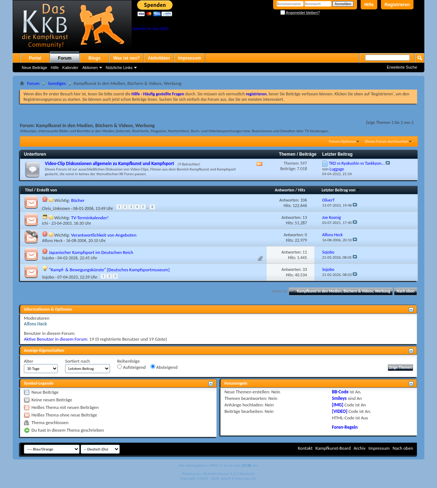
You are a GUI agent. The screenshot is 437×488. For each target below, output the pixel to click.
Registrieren (397, 4)
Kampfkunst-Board (333, 448)
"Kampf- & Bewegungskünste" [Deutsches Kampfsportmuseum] (109, 269)
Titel (29, 190)
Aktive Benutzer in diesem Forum (55, 339)
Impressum (189, 58)
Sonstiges (56, 83)
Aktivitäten (159, 58)
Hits (301, 190)
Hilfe (369, 4)
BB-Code (340, 391)
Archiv (359, 448)
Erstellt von (47, 190)
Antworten (284, 190)
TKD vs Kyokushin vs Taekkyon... (357, 163)
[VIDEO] (340, 411)
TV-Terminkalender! (90, 217)
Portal (35, 58)
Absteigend (164, 367)
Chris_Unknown (56, 208)
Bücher (77, 200)
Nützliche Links (119, 67)
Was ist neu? (126, 58)
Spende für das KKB (150, 28)
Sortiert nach (77, 361)
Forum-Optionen (342, 141)
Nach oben (405, 291)
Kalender (70, 67)
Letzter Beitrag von (341, 190)
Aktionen (90, 67)
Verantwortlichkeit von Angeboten (103, 235)
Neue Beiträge (34, 67)
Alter (28, 361)
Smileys (339, 398)
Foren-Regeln (345, 427)
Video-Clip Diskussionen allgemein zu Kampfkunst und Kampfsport (109, 163)
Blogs (94, 58)
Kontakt (305, 448)
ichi (45, 223)
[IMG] (338, 404)
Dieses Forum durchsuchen (386, 141)
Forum (64, 58)
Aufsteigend (131, 367)
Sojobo (48, 257)
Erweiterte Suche (402, 67)
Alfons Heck (52, 240)
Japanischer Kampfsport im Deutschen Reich (91, 252)
